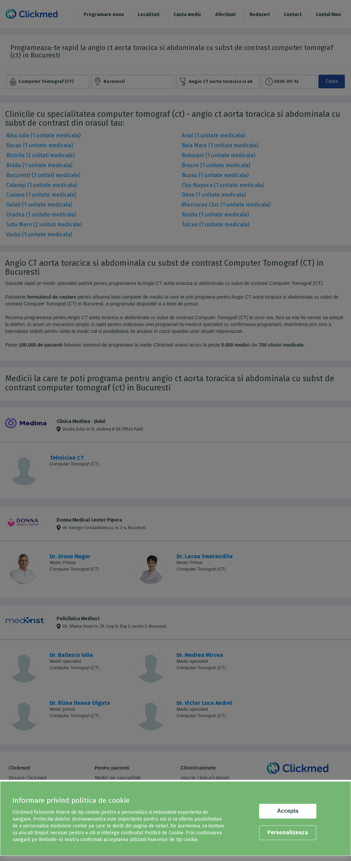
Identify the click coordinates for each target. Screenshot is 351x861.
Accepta (287, 811)
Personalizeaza (287, 832)
